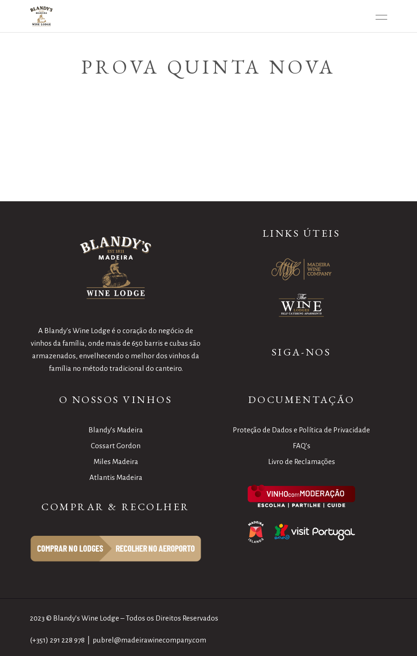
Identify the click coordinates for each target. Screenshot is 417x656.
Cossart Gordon (116, 446)
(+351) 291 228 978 (57, 640)
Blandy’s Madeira (115, 430)
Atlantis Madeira (115, 477)
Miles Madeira (116, 461)
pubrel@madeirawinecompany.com (149, 640)
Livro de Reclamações (301, 461)
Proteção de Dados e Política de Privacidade (301, 430)
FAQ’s (301, 446)
